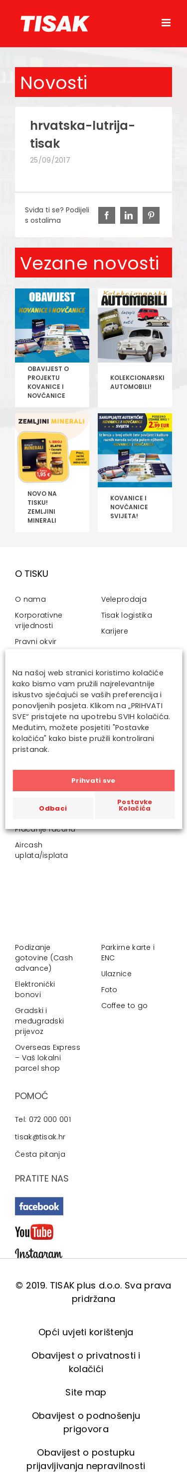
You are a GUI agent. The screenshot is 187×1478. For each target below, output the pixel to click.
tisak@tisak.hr (40, 1137)
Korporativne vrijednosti (39, 620)
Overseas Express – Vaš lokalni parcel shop (47, 1057)
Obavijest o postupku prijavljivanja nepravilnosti (85, 1459)
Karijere (114, 631)
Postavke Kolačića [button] (134, 805)
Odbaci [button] (53, 808)
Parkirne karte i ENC (128, 952)
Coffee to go (124, 1006)
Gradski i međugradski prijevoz (39, 1021)
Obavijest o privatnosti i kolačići (86, 1362)
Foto (109, 990)
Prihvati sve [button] (93, 780)
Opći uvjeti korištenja (86, 1332)
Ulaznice (116, 974)
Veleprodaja (124, 599)
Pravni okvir (36, 642)
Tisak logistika (127, 615)
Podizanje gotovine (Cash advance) (44, 957)
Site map (85, 1392)
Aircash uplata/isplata (41, 850)
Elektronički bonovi (35, 989)
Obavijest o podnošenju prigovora (86, 1422)
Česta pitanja (40, 1154)
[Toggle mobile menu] (167, 22)
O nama (30, 599)
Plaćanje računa (45, 829)
